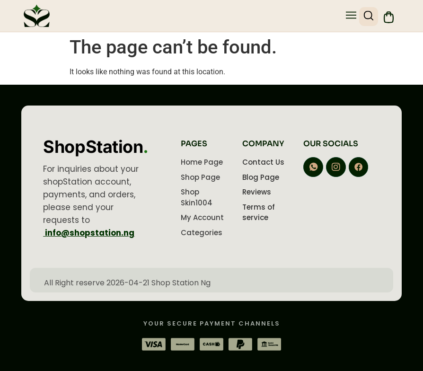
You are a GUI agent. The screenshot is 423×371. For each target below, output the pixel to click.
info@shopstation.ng (88, 232)
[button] (349, 16)
